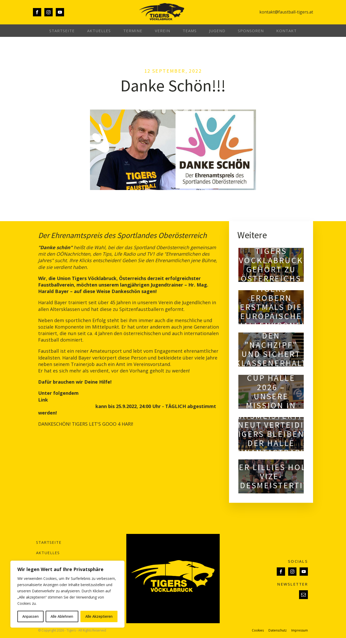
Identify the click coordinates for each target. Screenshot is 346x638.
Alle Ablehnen (62, 616)
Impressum (299, 630)
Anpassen (30, 616)
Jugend (217, 30)
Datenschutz (277, 630)
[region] (67, 594)
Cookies (258, 630)
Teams (190, 30)
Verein (162, 30)
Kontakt (286, 30)
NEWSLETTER (292, 584)
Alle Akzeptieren (99, 616)
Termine (132, 30)
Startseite (62, 30)
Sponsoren (251, 30)
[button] (303, 594)
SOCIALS (298, 561)
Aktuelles (99, 30)
